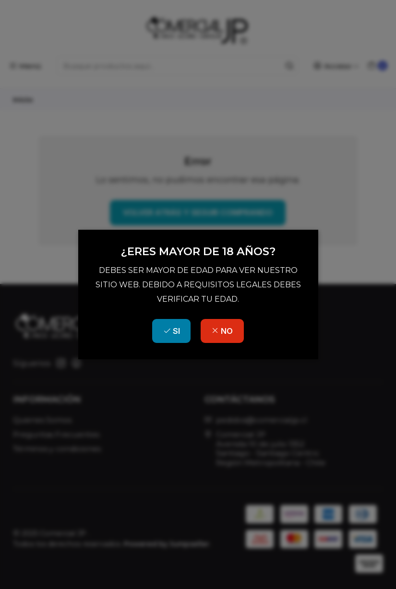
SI (171, 331)
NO (222, 331)
